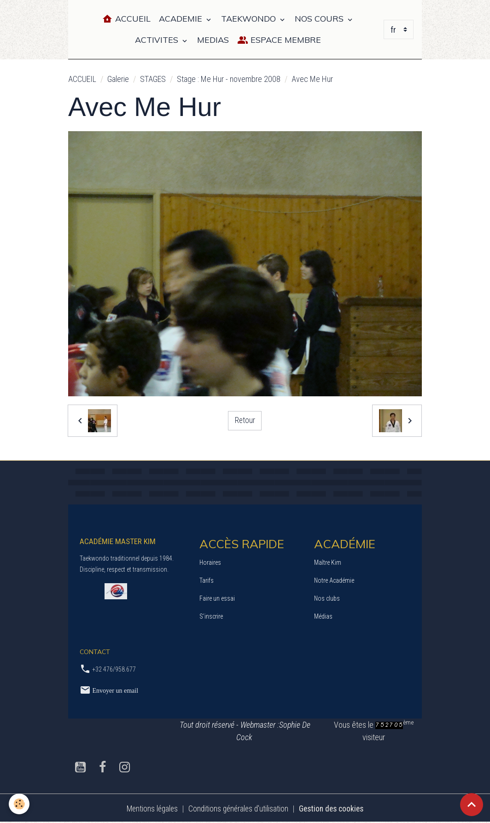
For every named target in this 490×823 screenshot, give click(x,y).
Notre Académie (334, 580)
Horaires (210, 562)
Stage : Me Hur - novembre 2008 (228, 79)
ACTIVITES (158, 40)
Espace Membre (279, 40)
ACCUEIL (82, 79)
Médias (323, 616)
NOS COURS (320, 18)
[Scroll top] (471, 804)
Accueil (126, 19)
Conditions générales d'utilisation (238, 808)
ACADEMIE (181, 18)
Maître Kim (327, 562)
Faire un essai (217, 598)
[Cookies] (19, 804)
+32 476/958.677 (114, 669)
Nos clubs (327, 598)
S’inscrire (211, 616)
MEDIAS (213, 40)
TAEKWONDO (249, 18)
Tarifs (206, 580)
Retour (244, 420)
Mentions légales (149, 808)
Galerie (118, 79)
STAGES (153, 79)
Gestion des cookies (334, 808)
